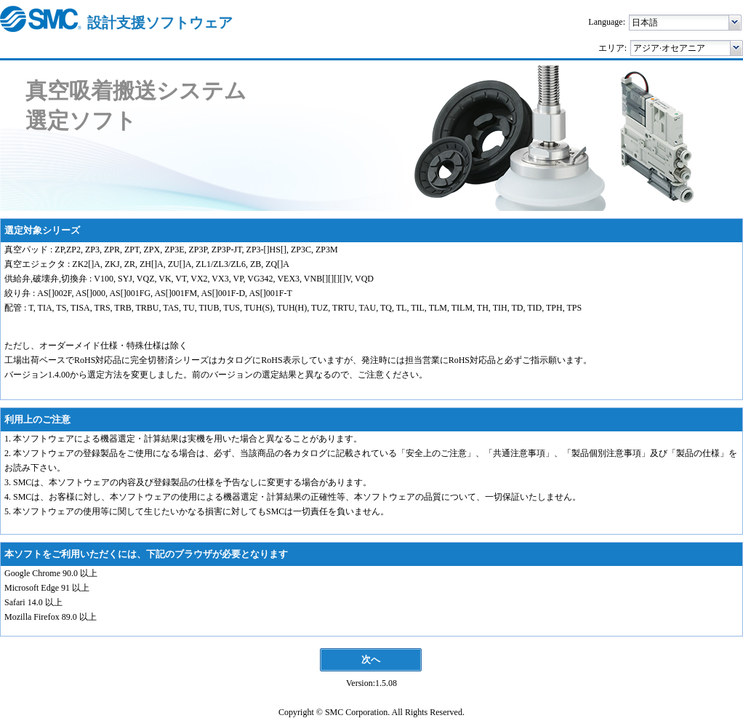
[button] (735, 23)
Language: (606, 22)
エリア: (612, 48)
